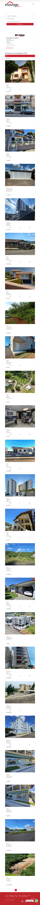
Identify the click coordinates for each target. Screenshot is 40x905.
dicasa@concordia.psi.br (11, 45)
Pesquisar (20, 24)
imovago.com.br (7, 899)
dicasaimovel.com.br (10, 44)
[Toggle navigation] (33, 4)
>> (24, 890)
